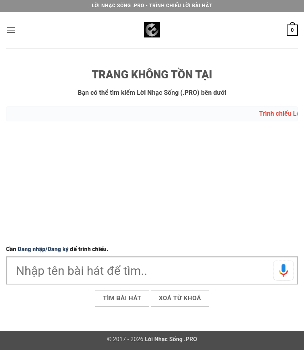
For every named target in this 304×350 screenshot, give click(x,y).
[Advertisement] (152, 184)
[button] (11, 30)
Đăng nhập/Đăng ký (43, 249)
